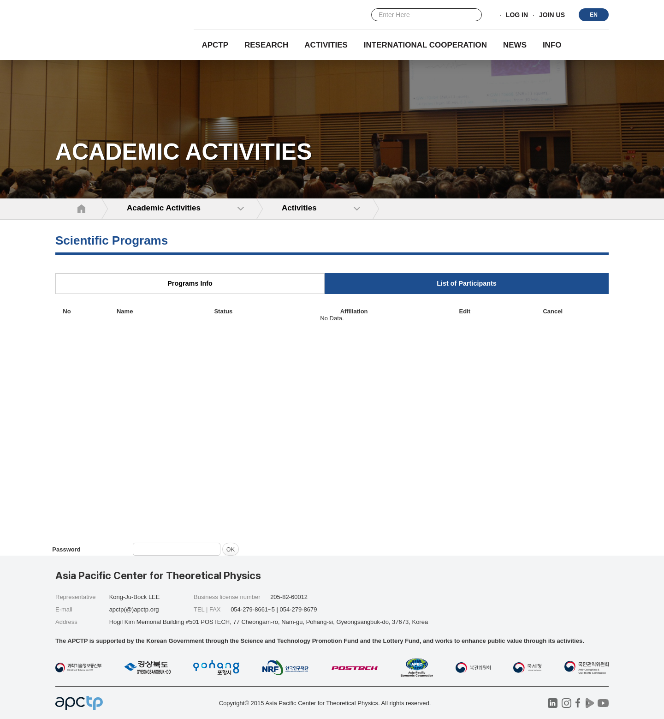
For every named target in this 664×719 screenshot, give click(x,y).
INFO (552, 45)
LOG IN (517, 15)
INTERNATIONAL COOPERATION (425, 45)
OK (230, 549)
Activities (326, 45)
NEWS (515, 45)
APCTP (215, 45)
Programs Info (190, 283)
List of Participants (467, 283)
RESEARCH (266, 45)
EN (594, 15)
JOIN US (552, 15)
